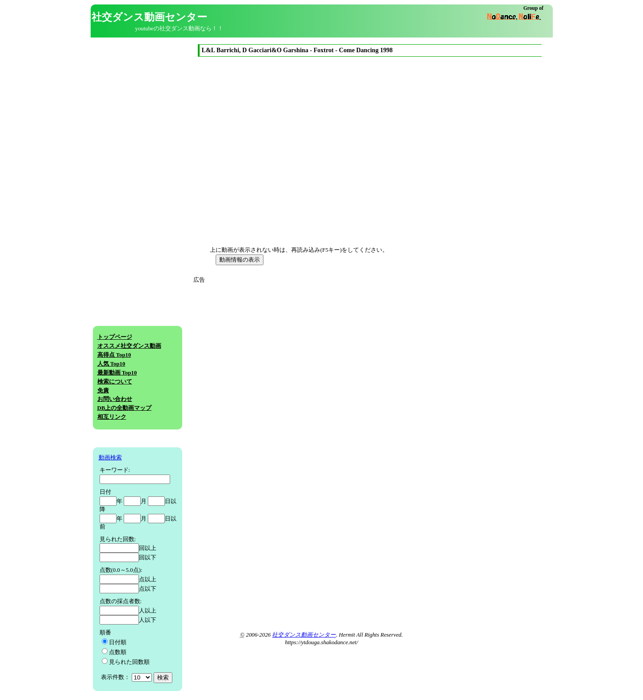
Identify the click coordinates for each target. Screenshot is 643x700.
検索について (114, 382)
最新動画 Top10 (117, 373)
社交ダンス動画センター (304, 635)
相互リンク (111, 417)
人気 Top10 (111, 364)
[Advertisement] (277, 346)
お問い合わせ (114, 399)
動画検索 (110, 457)
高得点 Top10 (114, 355)
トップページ (114, 337)
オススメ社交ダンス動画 (129, 346)
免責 (103, 391)
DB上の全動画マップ (124, 408)
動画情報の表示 (239, 259)
